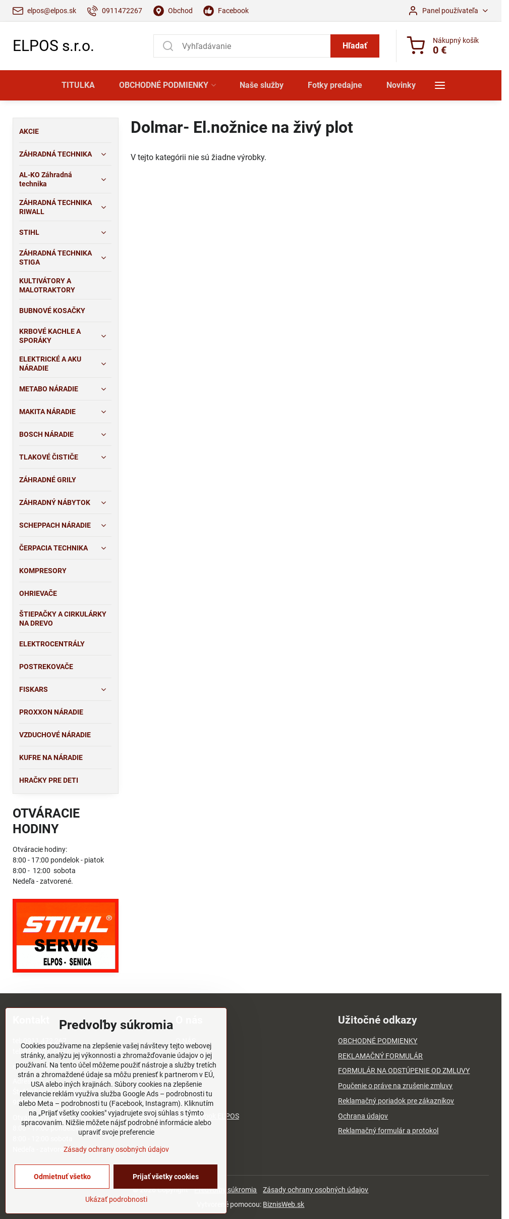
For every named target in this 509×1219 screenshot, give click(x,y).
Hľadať (355, 45)
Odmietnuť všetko (62, 1206)
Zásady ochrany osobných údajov (315, 1190)
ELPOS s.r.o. (53, 46)
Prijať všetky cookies (166, 1206)
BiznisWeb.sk (283, 1204)
